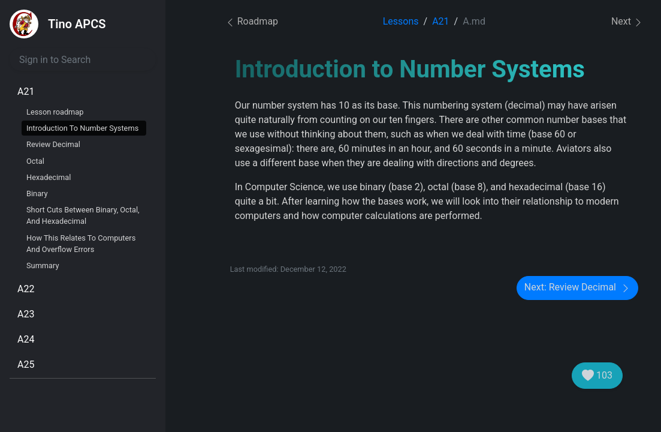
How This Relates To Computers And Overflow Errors (80, 243)
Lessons (401, 21)
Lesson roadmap (54, 111)
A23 (25, 314)
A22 (25, 289)
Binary (37, 193)
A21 (25, 91)
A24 (25, 339)
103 (597, 375)
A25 (25, 364)
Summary (42, 265)
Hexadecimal (48, 177)
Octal (35, 161)
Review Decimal (53, 144)
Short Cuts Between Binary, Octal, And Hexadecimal (83, 215)
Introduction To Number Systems (82, 128)
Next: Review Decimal (577, 287)
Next (627, 22)
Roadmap (251, 21)
